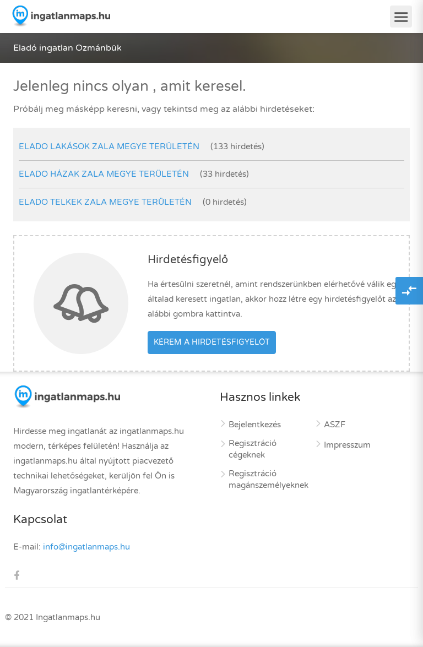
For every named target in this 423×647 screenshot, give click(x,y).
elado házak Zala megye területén (104, 174)
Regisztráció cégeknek (252, 449)
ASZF (334, 424)
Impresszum (347, 445)
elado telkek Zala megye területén (105, 202)
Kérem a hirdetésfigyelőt (212, 342)
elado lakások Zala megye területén (109, 146)
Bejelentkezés (255, 424)
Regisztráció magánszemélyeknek (268, 479)
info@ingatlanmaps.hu (86, 547)
